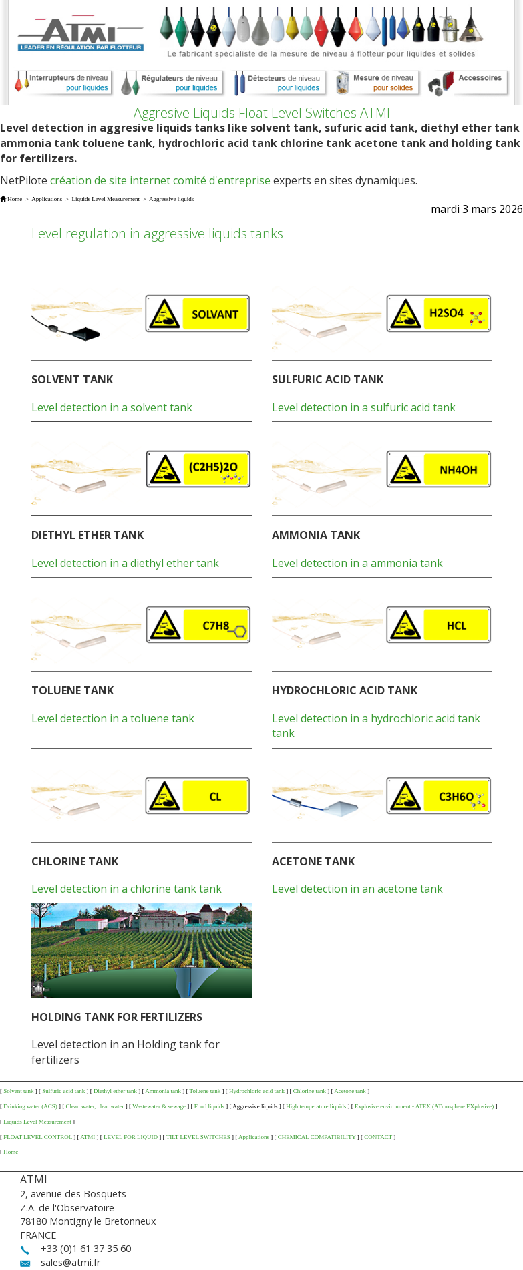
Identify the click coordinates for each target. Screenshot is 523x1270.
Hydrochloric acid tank (257, 1091)
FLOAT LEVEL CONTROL (37, 1137)
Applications (253, 1137)
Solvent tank (18, 1091)
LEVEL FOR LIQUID (131, 1137)
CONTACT (378, 1137)
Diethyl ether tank (115, 1091)
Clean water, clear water (95, 1106)
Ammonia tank (163, 1091)
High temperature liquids (316, 1106)
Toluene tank (205, 1091)
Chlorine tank (309, 1091)
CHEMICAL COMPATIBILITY (317, 1137)
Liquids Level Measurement (37, 1121)
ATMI (87, 1137)
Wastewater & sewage (159, 1106)
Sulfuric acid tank (63, 1091)
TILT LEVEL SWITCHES (198, 1137)
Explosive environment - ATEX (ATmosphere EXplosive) (424, 1106)
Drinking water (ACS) (30, 1106)
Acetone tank (350, 1091)
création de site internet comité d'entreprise (160, 180)
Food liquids (209, 1106)
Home (10, 1151)
